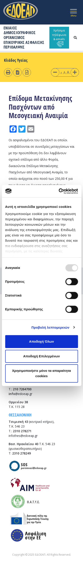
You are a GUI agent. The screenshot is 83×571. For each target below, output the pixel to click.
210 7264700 (22, 389)
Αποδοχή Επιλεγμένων (41, 356)
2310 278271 (22, 431)
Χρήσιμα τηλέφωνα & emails (59, 37)
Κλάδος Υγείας (16, 60)
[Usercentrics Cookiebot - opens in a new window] (59, 191)
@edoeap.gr (20, 394)
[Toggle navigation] (73, 12)
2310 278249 (21, 453)
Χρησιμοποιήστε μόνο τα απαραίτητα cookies (41, 373)
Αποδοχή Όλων (41, 341)
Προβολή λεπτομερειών (50, 327)
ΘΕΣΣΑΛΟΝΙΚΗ (20, 415)
